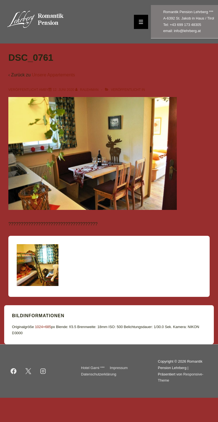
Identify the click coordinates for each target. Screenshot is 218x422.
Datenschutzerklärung (98, 374)
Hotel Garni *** (93, 368)
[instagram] (43, 371)
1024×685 (43, 327)
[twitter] (28, 371)
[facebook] (13, 371)
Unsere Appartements (53, 74)
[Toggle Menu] (141, 22)
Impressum (119, 368)
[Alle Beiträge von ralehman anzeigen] (87, 90)
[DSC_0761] (63, 90)
